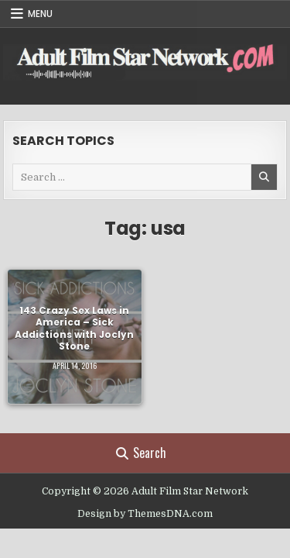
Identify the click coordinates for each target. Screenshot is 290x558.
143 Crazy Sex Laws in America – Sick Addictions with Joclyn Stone (74, 328)
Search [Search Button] (141, 452)
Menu (40, 13)
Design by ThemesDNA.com (145, 513)
